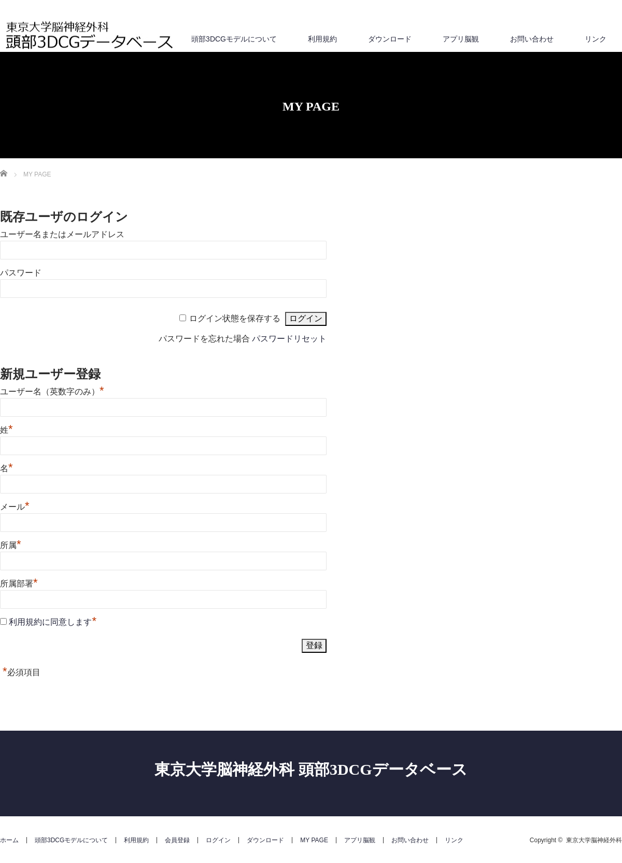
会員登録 (177, 840)
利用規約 (322, 39)
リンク (595, 39)
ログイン (218, 840)
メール (15, 506)
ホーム (9, 840)
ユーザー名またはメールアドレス (62, 234)
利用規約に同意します (50, 622)
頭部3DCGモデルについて (234, 39)
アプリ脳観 (461, 39)
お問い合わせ (532, 39)
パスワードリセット (289, 338)
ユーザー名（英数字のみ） (52, 391)
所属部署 (19, 583)
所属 (10, 545)
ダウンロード (390, 39)
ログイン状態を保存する (234, 318)
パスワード (20, 272)
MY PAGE (314, 840)
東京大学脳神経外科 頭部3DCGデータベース (310, 769)
